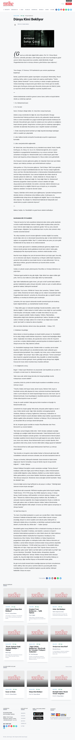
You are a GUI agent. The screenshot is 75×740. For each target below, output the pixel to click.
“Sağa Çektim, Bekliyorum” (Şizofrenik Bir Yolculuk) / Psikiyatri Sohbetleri (37, 679)
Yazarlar (23, 730)
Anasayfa (23, 725)
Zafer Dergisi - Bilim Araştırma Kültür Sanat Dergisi (17, 738)
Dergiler (23, 727)
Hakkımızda (23, 735)
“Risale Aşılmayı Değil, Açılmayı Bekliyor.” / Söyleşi (13, 679)
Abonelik (23, 733)
